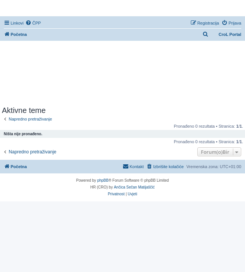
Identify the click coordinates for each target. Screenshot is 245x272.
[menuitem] (33, 23)
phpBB (103, 180)
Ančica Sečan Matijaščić (134, 187)
